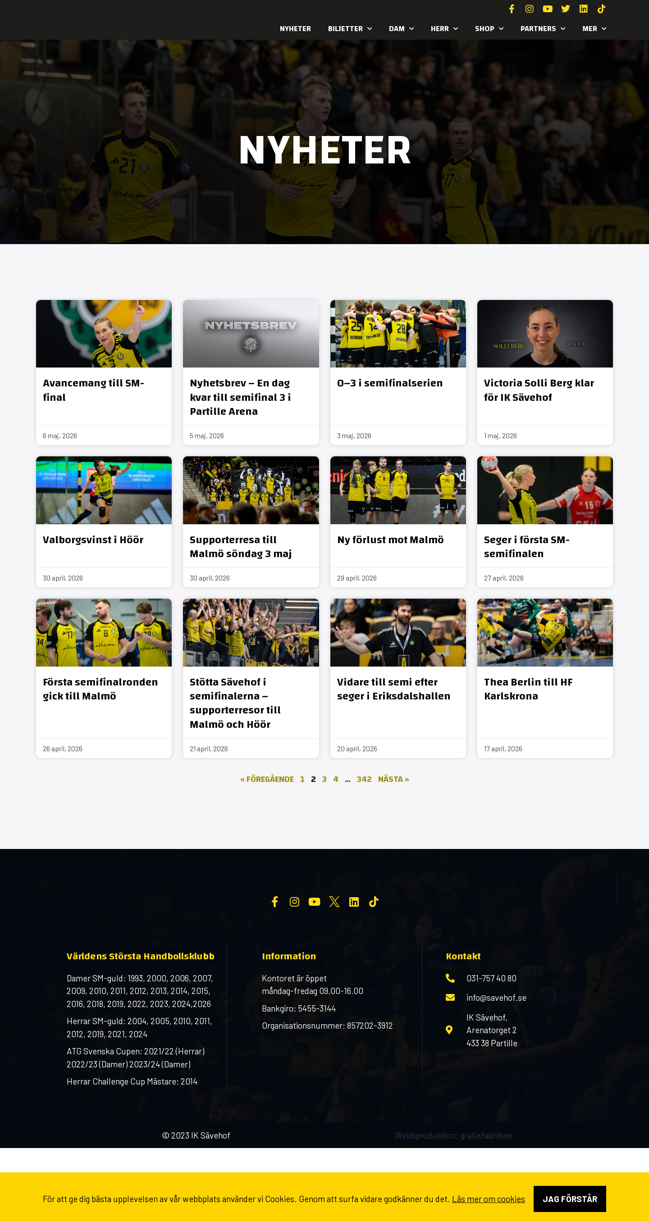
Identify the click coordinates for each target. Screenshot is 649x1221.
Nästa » (393, 779)
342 (364, 779)
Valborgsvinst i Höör (93, 540)
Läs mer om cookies (488, 1199)
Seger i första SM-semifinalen (527, 547)
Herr (444, 29)
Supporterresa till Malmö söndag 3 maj (241, 547)
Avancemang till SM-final (93, 390)
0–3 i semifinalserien (390, 383)
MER (594, 29)
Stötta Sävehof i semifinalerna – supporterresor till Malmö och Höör (235, 703)
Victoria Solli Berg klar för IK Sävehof (539, 390)
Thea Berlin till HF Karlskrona (528, 689)
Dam (401, 29)
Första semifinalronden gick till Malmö (100, 689)
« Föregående (267, 779)
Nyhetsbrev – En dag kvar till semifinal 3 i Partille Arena (240, 397)
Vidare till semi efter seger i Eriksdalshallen (394, 689)
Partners (543, 29)
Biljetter (350, 29)
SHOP (489, 29)
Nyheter (295, 29)
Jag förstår (570, 1199)
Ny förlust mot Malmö (390, 540)
